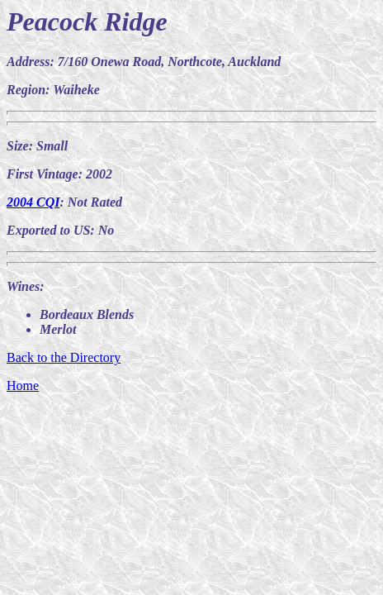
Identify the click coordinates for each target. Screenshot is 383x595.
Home (23, 385)
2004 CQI (33, 202)
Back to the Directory (64, 357)
